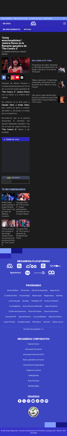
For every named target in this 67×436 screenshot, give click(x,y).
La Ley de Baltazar (39, 317)
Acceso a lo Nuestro (51, 301)
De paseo (25, 301)
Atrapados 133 (36, 301)
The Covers (6, 181)
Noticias (27, 29)
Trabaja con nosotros (33, 370)
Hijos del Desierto (25, 317)
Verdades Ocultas (24, 322)
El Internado (25, 290)
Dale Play (59, 296)
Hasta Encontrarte (55, 317)
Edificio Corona (57, 322)
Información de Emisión (33, 349)
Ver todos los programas (33, 329)
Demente (46, 322)
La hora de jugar (14, 301)
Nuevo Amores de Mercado (32, 306)
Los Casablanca (14, 306)
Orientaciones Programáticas (33, 365)
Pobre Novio (36, 322)
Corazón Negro (24, 296)
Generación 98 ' (10, 317)
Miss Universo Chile (21, 18)
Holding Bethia (33, 375)
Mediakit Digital (33, 386)
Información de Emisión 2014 (33, 354)
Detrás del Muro (6, 18)
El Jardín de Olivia (35, 18)
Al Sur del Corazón (34, 311)
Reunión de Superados (40, 290)
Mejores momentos (11, 29)
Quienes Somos (33, 344)
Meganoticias (49, 296)
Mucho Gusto (37, 296)
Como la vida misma (51, 311)
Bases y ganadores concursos (33, 360)
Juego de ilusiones (51, 306)
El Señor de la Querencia (17, 311)
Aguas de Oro (55, 290)
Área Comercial (33, 381)
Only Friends (47, 18)
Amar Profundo (9, 322)
